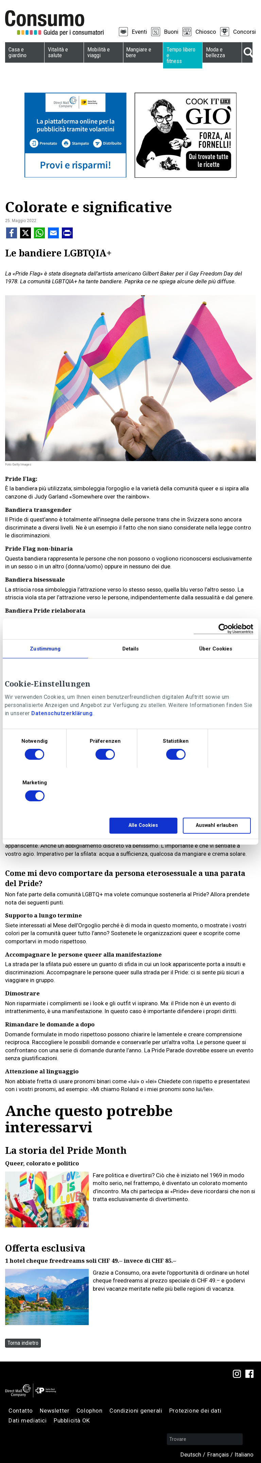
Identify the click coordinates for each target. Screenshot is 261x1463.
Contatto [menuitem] (20, 1410)
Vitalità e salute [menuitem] (58, 52)
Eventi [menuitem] (139, 31)
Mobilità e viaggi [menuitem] (98, 52)
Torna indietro (22, 1342)
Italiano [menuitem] (244, 1454)
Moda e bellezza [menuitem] (215, 52)
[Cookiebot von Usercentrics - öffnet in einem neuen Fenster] (223, 629)
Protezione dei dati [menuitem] (195, 1410)
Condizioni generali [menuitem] (135, 1410)
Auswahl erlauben (217, 825)
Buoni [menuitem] (171, 31)
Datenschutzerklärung (61, 713)
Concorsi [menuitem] (244, 31)
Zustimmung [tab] (45, 649)
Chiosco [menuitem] (205, 31)
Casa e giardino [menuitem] (17, 52)
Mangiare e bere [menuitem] (138, 52)
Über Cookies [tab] (215, 649)
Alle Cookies (143, 825)
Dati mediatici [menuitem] (27, 1420)
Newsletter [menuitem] (54, 1410)
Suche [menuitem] (247, 52)
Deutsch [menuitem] (190, 1454)
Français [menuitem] (218, 1454)
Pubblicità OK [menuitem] (72, 1420)
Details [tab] (130, 649)
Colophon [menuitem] (89, 1410)
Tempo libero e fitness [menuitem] (181, 55)
